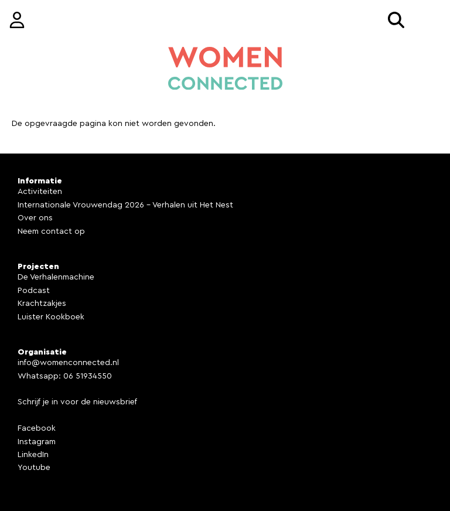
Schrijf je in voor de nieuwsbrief (77, 402)
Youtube (34, 468)
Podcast (34, 291)
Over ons (35, 218)
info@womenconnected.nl (68, 363)
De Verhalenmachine (56, 277)
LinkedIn (33, 455)
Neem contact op (51, 231)
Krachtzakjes (42, 303)
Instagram (37, 442)
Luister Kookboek (51, 317)
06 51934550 (87, 376)
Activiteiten (40, 192)
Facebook (37, 428)
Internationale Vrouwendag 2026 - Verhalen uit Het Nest (125, 205)
